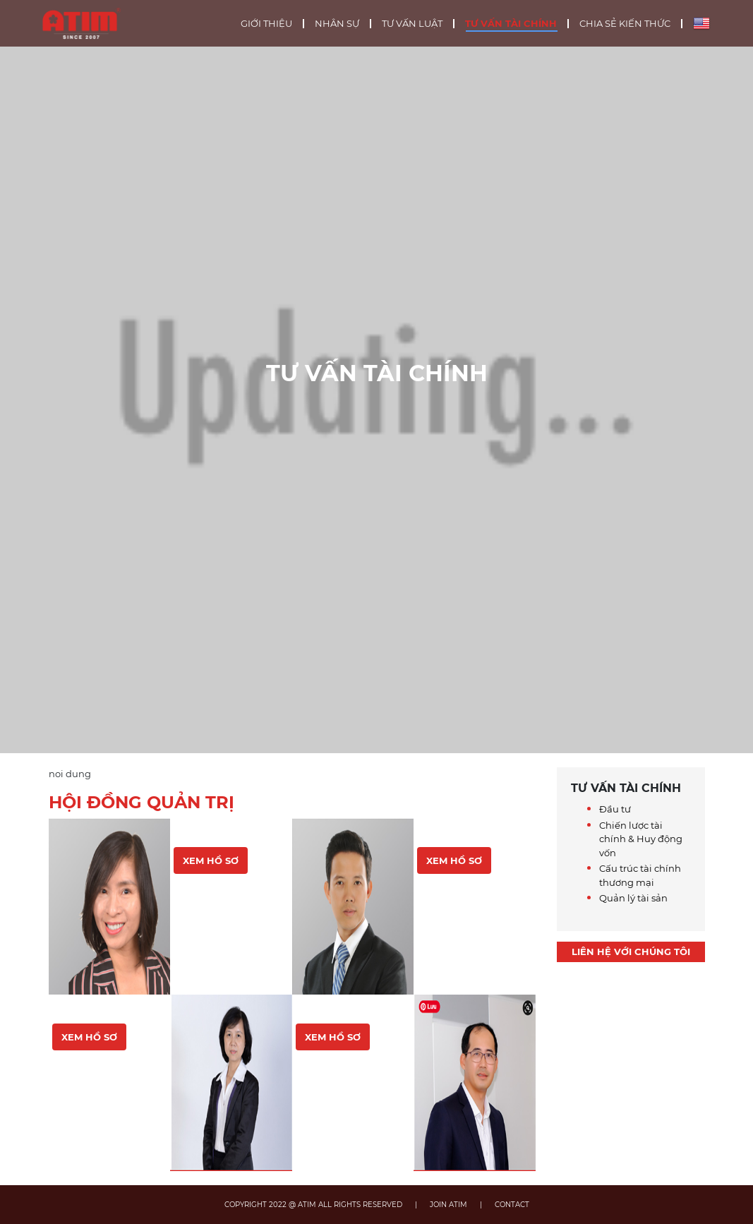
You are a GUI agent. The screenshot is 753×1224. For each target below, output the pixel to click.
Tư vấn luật (412, 23)
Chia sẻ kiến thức (624, 23)
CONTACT (512, 1204)
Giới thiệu (266, 23)
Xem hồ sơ (89, 1037)
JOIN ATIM (448, 1204)
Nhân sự (337, 23)
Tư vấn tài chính (511, 23)
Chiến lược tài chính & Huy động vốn (640, 839)
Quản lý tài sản (633, 898)
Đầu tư (615, 809)
